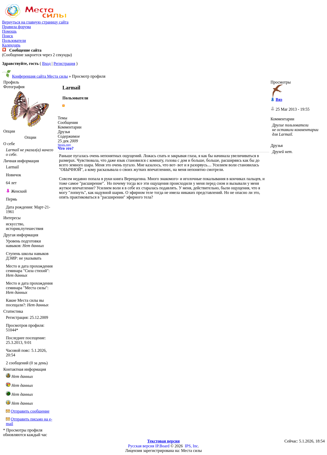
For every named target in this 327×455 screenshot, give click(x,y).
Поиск (7, 36)
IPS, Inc (191, 446)
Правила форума (16, 27)
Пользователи (14, 40)
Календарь (11, 45)
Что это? (66, 148)
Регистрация (64, 63)
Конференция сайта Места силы (40, 76)
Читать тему (64, 144)
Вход (46, 63)
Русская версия (141, 446)
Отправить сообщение (30, 411)
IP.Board (162, 446)
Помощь (9, 31)
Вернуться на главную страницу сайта (35, 22)
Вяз (279, 99)
